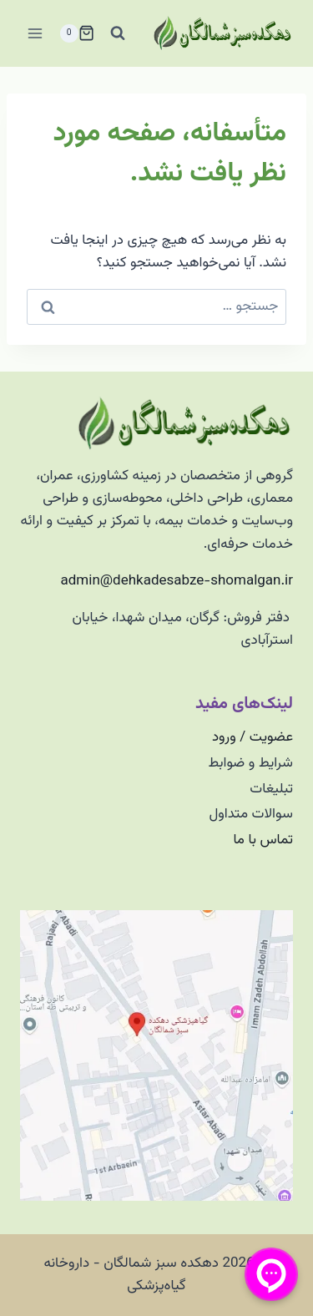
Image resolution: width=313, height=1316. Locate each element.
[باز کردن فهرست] (35, 33)
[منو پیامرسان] (271, 1274)
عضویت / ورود (252, 737)
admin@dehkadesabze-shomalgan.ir (177, 581)
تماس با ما (263, 840)
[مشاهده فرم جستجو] (118, 33)
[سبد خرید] (76, 33)
